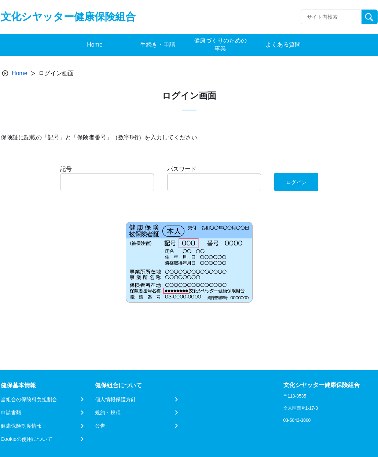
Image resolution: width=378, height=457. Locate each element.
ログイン (296, 182)
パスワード (182, 169)
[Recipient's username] (331, 17)
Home (19, 73)
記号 (66, 169)
